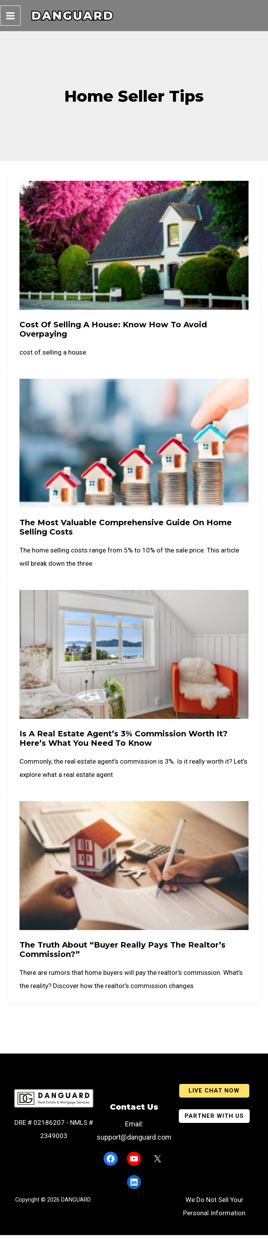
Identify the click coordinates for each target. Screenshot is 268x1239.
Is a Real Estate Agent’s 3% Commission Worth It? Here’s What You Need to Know (123, 742)
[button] (214, 1089)
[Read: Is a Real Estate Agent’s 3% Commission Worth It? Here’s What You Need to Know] (134, 658)
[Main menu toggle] (10, 17)
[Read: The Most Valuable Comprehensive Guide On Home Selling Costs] (134, 446)
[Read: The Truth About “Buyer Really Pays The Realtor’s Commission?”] (134, 869)
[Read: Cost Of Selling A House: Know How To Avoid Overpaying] (134, 248)
